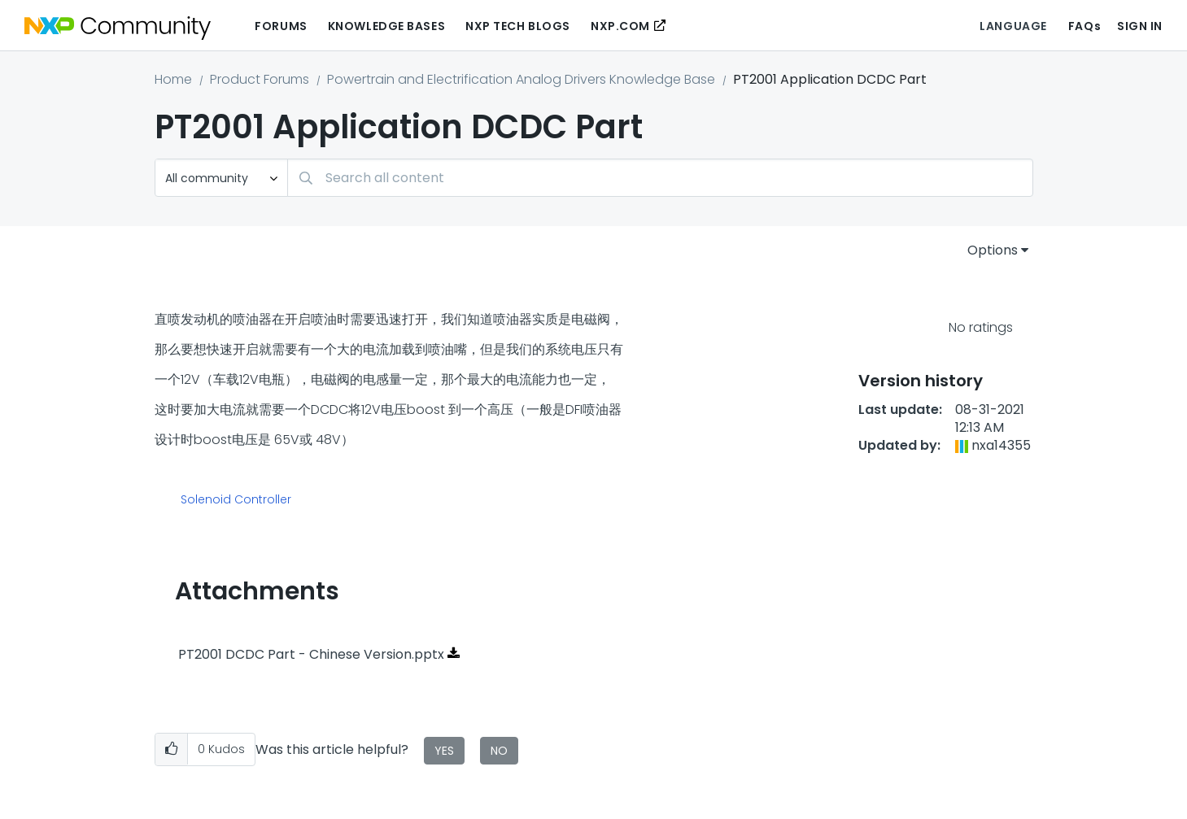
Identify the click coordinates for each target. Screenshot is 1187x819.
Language (1013, 26)
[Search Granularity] (221, 177)
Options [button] (992, 250)
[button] (171, 749)
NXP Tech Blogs (517, 26)
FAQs (1084, 26)
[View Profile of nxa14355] (1001, 445)
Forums (281, 26)
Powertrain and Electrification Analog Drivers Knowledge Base (521, 79)
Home (173, 79)
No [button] (499, 751)
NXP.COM (620, 26)
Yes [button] (444, 751)
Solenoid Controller (236, 500)
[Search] (660, 178)
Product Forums (259, 79)
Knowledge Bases (386, 26)
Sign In (1140, 26)
